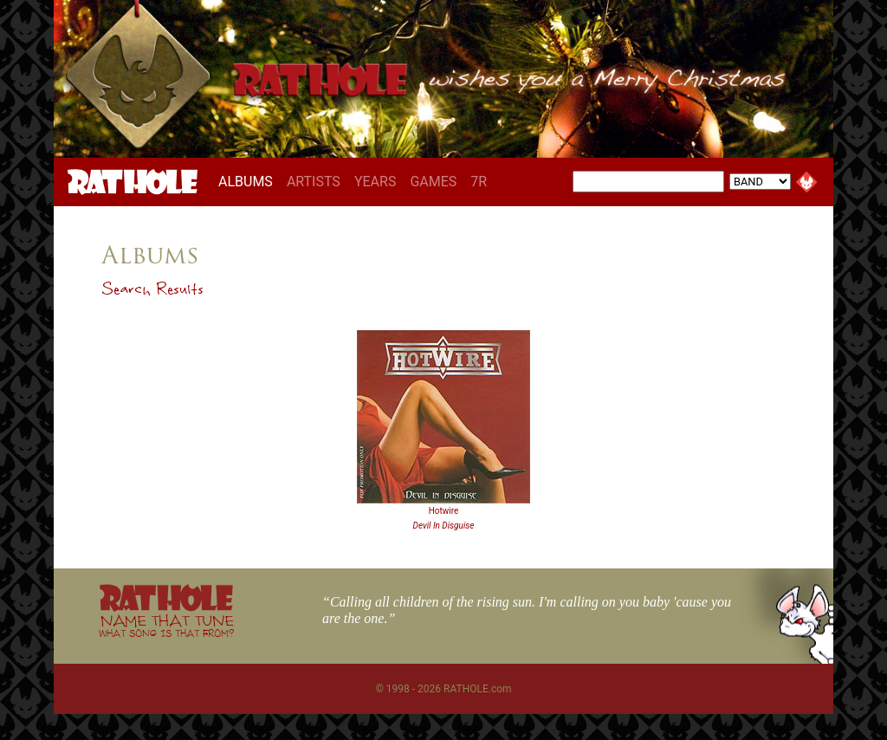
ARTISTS (313, 181)
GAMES (433, 181)
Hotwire (444, 511)
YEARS (375, 181)
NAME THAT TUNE (166, 625)
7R (478, 181)
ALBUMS (249, 181)
